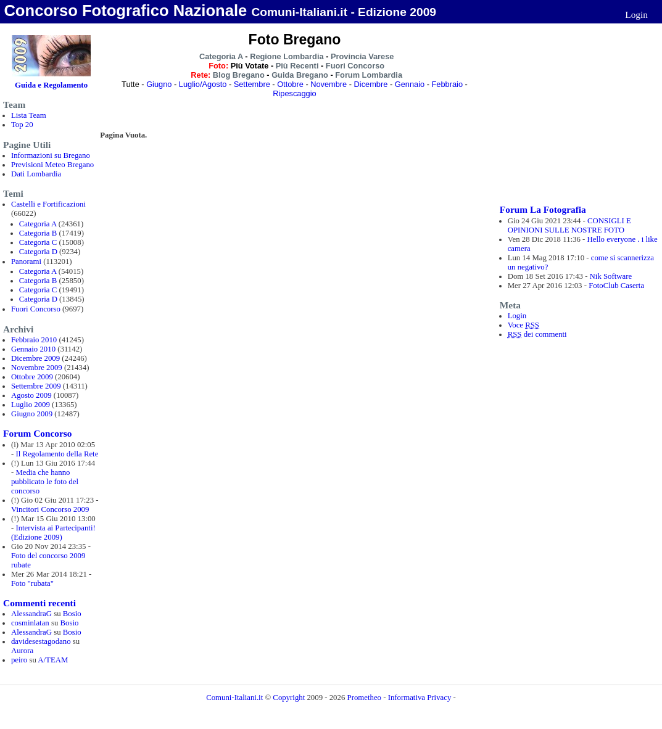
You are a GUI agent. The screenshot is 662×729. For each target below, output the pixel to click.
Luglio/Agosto (203, 84)
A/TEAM (53, 660)
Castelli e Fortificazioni (48, 204)
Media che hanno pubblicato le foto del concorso (44, 481)
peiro (19, 660)
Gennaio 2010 (33, 349)
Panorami (26, 261)
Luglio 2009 (30, 404)
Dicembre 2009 (35, 358)
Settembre (252, 84)
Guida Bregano (299, 75)
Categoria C (38, 242)
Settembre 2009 (36, 386)
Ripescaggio (294, 93)
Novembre (328, 84)
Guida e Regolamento (51, 85)
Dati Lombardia (36, 174)
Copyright (290, 697)
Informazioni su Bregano (50, 155)
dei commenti (537, 334)
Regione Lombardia (286, 56)
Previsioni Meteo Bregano (52, 164)
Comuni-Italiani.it (234, 697)
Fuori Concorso (35, 309)
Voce (523, 325)
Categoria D (38, 251)
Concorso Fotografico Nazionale (125, 10)
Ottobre (290, 84)
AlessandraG (31, 613)
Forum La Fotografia (543, 209)
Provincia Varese (362, 56)
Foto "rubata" (32, 583)
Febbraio (447, 84)
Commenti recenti (39, 603)
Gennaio (409, 84)
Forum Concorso (37, 433)
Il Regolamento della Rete (56, 454)
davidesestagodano (41, 641)
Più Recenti (297, 65)
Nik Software (611, 276)
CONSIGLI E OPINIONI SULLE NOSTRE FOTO (569, 225)
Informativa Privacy (420, 697)
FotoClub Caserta (616, 285)
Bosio (72, 613)
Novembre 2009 (36, 367)
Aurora (22, 650)
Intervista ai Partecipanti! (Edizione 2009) (53, 533)
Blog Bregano (239, 75)
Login (636, 14)
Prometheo (364, 697)
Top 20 (22, 124)
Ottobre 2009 (32, 377)
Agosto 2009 (31, 395)
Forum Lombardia (368, 75)
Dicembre (371, 84)
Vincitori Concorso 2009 (50, 509)
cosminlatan (30, 623)
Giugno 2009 (31, 414)
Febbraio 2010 (34, 340)
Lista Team (28, 115)
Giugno (159, 84)
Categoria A (38, 224)
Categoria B (38, 233)
